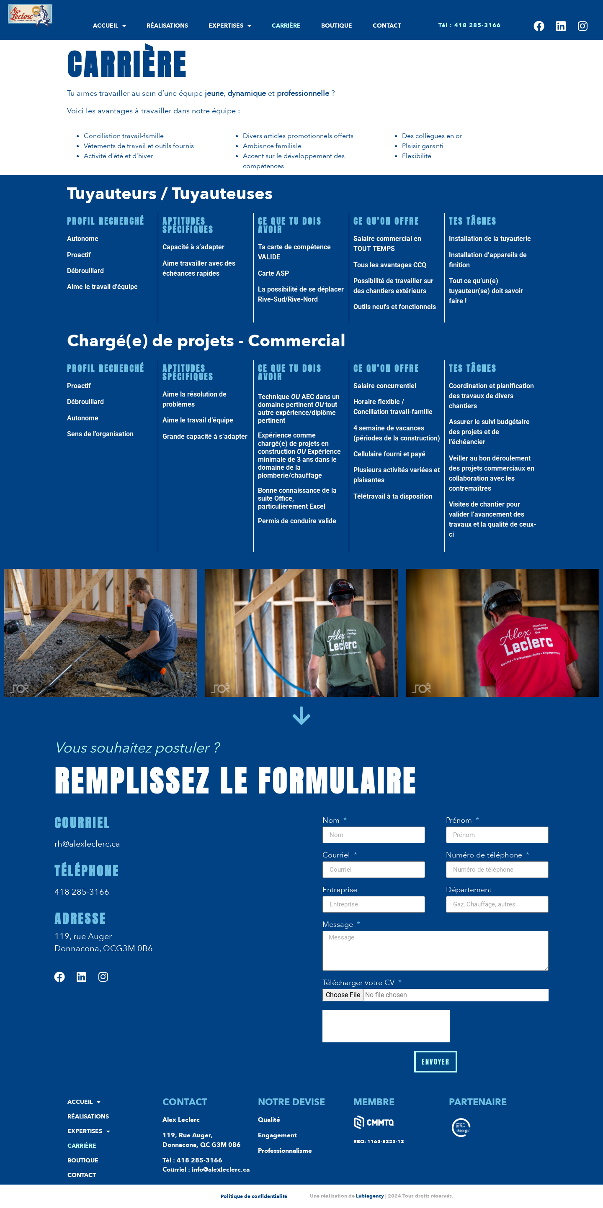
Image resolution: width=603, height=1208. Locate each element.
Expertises (230, 26)
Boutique (336, 26)
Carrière (286, 26)
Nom (332, 821)
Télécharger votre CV (359, 983)
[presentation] (386, 1026)
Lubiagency (370, 1196)
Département (469, 890)
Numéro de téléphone (485, 856)
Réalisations (167, 26)
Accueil (109, 26)
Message (338, 925)
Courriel (337, 856)
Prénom (460, 821)
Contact (387, 26)
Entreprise (339, 890)
